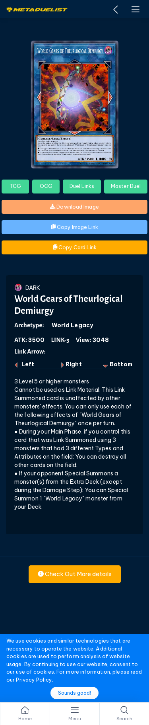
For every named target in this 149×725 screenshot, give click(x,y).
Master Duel (126, 186)
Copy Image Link (74, 227)
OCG (46, 186)
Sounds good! (74, 693)
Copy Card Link (75, 247)
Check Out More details (75, 574)
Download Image (74, 206)
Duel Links (82, 186)
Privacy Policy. (34, 679)
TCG (15, 186)
